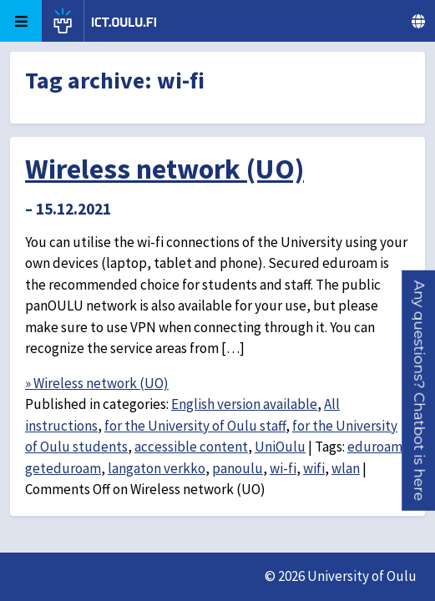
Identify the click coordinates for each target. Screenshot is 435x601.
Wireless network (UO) (164, 168)
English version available (244, 404)
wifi (314, 468)
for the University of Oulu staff (195, 426)
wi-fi (283, 468)
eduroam (374, 446)
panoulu (237, 468)
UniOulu (280, 446)
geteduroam (63, 468)
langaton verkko (156, 468)
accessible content (191, 446)
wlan (345, 468)
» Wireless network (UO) (97, 383)
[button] (419, 390)
